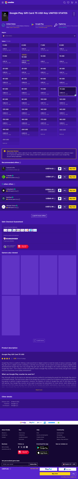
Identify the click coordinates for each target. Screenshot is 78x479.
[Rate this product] (8, 359)
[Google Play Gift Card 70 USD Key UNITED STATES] (48, 91)
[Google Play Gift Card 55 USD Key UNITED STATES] (67, 81)
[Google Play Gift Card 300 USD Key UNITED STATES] (67, 132)
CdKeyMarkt (10, 189)
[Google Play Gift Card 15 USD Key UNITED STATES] (67, 59)
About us (4, 432)
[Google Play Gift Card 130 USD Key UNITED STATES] (29, 111)
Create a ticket (40, 437)
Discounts (21, 439)
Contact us (4, 435)
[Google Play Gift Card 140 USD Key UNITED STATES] (48, 111)
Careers (4, 437)
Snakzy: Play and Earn (62, 439)
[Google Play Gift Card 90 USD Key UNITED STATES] (29, 101)
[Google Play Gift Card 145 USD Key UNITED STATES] (67, 111)
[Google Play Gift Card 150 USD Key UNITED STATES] (10, 121)
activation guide (43, 27)
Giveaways (59, 435)
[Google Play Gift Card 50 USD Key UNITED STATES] (48, 81)
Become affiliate (61, 437)
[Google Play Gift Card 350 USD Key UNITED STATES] (10, 141)
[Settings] (69, 464)
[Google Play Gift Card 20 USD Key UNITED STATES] (10, 71)
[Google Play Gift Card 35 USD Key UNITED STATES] (67, 71)
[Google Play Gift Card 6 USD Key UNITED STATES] (29, 47)
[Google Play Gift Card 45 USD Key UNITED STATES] (29, 81)
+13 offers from (68, 477)
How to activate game (42, 435)
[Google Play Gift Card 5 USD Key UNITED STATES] (10, 47)
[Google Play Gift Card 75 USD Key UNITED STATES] (67, 91)
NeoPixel (9, 197)
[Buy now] (48, 469)
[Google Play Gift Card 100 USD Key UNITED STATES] (48, 101)
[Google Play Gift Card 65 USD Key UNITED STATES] (29, 91)
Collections (22, 435)
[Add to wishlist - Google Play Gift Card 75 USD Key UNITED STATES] (74, 14)
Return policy (40, 439)
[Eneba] (9, 2)
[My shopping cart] (72, 2)
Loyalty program (23, 437)
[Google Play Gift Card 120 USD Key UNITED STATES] (67, 101)
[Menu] (2, 2)
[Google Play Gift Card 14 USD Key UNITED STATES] (48, 59)
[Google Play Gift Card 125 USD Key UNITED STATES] (10, 111)
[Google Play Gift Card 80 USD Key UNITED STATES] (10, 101)
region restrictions (14, 27)
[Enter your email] (15, 464)
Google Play (49, 25)
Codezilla (9, 175)
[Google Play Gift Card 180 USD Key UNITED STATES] (67, 121)
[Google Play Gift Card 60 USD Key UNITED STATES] (10, 91)
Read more (39, 390)
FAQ (38, 432)
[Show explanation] (19, 177)
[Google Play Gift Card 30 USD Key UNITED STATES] (48, 71)
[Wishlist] (68, 2)
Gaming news (60, 432)
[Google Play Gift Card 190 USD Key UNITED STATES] (10, 132)
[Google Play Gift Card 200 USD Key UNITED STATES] (29, 132)
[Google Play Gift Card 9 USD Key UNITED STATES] (10, 59)
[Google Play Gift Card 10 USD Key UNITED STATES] (29, 59)
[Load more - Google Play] (32, 25)
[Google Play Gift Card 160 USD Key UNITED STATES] (29, 121)
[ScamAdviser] (11, 238)
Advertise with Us (6, 449)
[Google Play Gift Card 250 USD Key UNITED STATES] (48, 132)
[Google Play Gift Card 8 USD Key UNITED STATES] (67, 47)
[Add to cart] (74, 473)
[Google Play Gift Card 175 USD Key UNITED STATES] (48, 121)
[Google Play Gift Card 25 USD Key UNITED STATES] (29, 71)
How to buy (22, 432)
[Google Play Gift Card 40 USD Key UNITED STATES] (10, 81)
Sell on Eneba (5, 447)
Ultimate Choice (11, 205)
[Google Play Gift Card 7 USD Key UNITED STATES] (48, 47)
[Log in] (76, 2)
